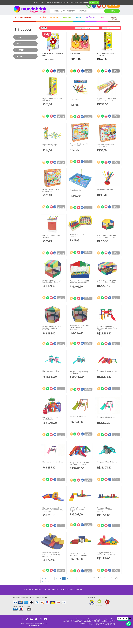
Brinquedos (54, 17)
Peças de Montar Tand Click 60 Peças (107, 54)
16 (67, 578)
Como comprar (29, 589)
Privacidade (46, 589)
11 (49, 578)
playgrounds (66, 17)
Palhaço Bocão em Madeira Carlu (52, 54)
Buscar (112, 11)
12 (52, 578)
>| (49, 581)
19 (42, 581)
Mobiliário (78, 17)
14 (60, 578)
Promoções (42, 17)
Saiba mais (86, 2)
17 (71, 578)
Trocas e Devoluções (66, 589)
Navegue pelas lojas (23, 17)
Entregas (38, 589)
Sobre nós (55, 589)
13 (56, 578)
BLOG (102, 17)
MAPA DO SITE (78, 589)
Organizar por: (80, 28)
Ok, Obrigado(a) (94, 2)
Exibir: (104, 28)
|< (42, 578)
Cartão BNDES (90, 17)
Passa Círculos (75, 53)
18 (74, 578)
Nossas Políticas (114, 18)
